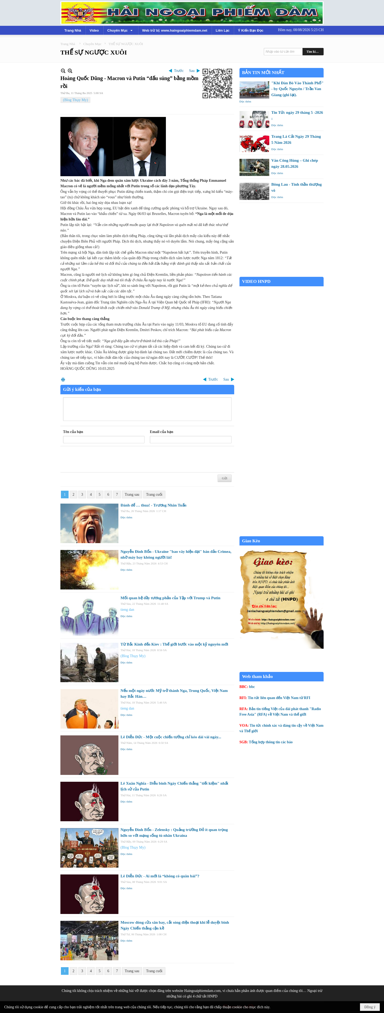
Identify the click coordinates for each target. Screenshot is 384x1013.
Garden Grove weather (281, 274)
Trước (179, 71)
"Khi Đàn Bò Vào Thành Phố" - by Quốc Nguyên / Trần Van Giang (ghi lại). (297, 89)
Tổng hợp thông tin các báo (271, 742)
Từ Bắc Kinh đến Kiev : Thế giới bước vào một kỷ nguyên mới (174, 644)
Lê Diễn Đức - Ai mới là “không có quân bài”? (160, 876)
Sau (192, 71)
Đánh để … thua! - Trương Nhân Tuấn (153, 505)
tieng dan (127, 610)
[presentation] (103, 459)
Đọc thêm (126, 517)
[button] (120, 30)
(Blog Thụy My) (75, 100)
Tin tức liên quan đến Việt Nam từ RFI (279, 698)
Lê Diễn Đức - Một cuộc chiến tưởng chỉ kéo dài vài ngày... (171, 737)
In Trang (63, 379)
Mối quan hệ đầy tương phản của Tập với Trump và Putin (170, 598)
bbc (252, 687)
